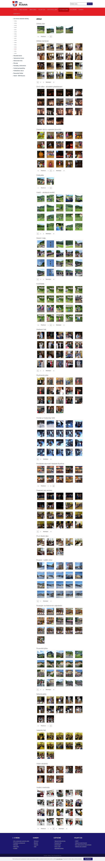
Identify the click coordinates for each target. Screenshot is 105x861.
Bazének (36, 843)
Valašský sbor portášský (81, 846)
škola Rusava (58, 844)
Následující (48, 82)
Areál (35, 846)
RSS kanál (15, 844)
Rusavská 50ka (58, 843)
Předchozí (43, 36)
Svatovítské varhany (59, 848)
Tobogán (36, 844)
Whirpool (36, 841)
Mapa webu (16, 846)
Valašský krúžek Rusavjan (81, 843)
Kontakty (15, 848)
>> (53, 82)
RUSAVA (23, 4)
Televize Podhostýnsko (60, 841)
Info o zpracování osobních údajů (21, 841)
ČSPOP (76, 841)
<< (38, 36)
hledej (90, 3)
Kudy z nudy (58, 846)
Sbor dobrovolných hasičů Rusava (83, 844)
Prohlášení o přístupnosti (19, 843)
